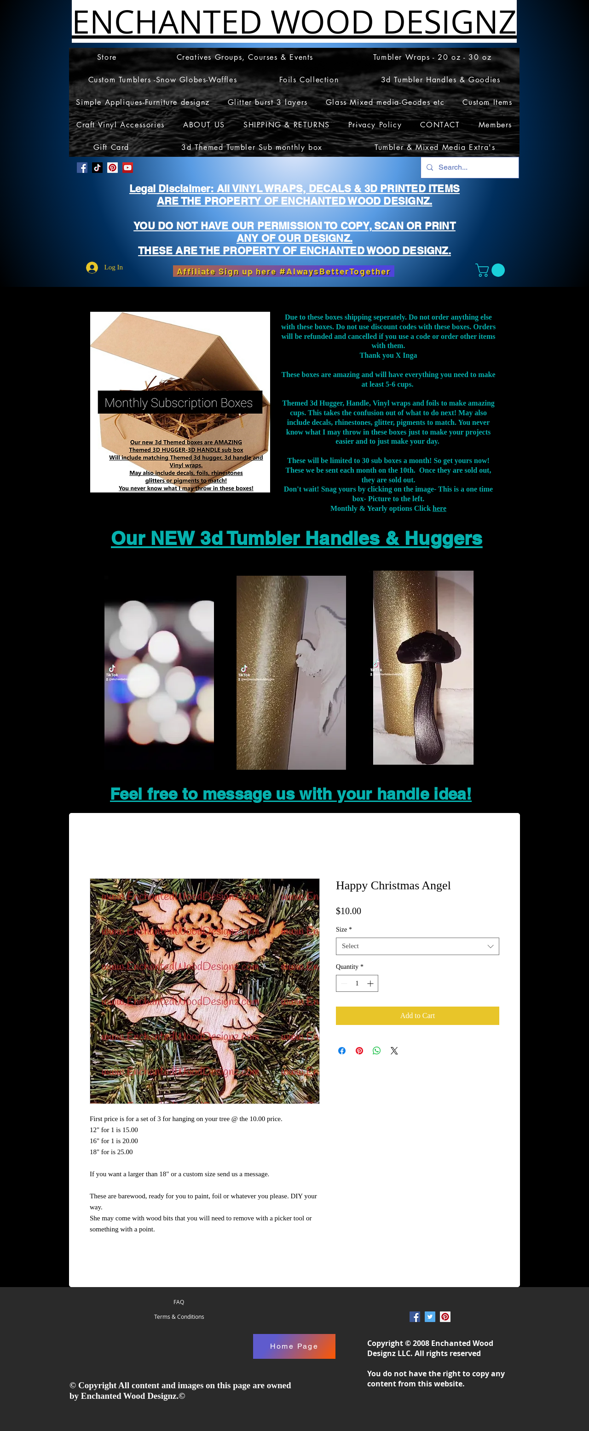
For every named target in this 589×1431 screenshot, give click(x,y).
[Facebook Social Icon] (82, 167)
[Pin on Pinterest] (359, 1050)
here (439, 508)
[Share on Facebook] (341, 1050)
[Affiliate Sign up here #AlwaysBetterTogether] (283, 271)
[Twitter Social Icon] (430, 1316)
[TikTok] (97, 167)
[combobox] (417, 946)
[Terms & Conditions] (179, 1317)
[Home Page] (294, 1346)
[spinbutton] (357, 983)
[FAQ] (178, 1302)
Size (344, 929)
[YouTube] (127, 167)
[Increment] (371, 983)
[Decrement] (343, 983)
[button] (491, 270)
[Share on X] (394, 1050)
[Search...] (469, 167)
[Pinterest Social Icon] (112, 167)
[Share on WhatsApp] (376, 1050)
